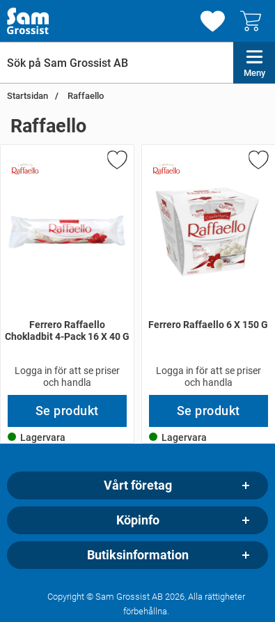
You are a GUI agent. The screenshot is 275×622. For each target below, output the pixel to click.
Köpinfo (137, 520)
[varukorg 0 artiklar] (254, 21)
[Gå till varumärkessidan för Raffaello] (25, 169)
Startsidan (27, 96)
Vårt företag (138, 485)
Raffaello (84, 96)
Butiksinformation (138, 555)
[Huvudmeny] (254, 63)
